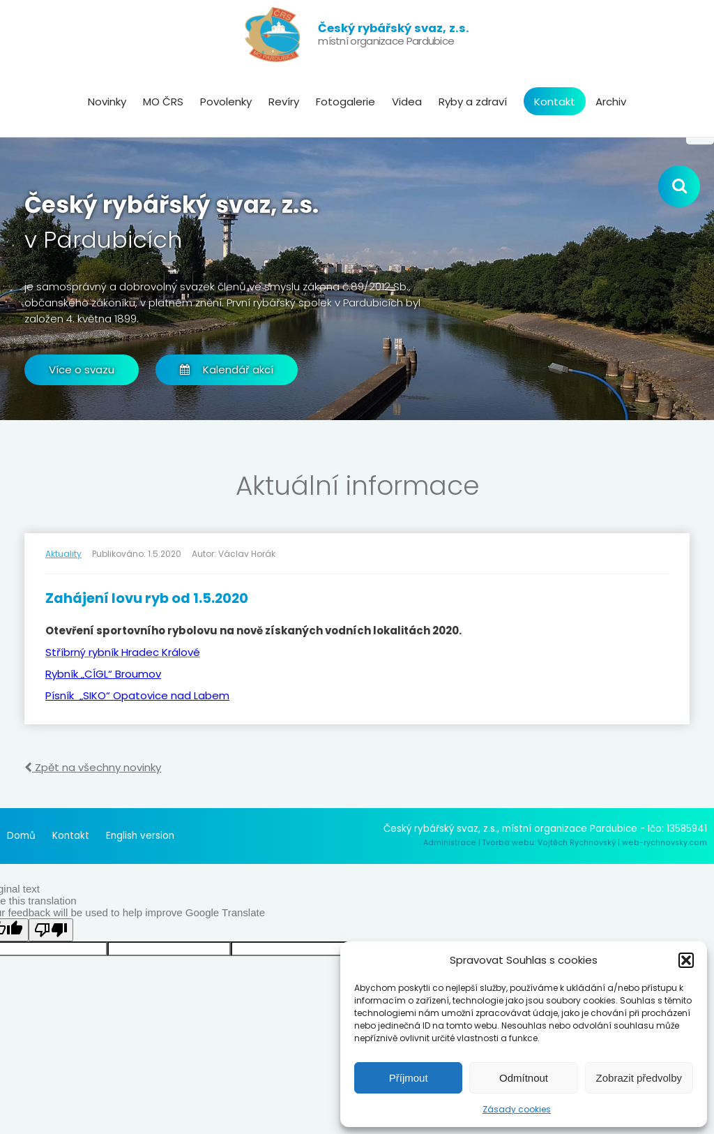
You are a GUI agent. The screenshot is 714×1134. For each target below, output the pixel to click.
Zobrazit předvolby (639, 1078)
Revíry (283, 101)
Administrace (449, 842)
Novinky (107, 101)
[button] (686, 960)
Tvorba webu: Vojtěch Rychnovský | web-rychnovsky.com (595, 842)
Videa (407, 101)
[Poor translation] (51, 929)
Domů (21, 835)
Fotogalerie (345, 101)
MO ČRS (163, 101)
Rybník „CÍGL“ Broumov (103, 673)
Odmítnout (523, 1078)
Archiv (610, 101)
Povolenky (226, 101)
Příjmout (408, 1078)
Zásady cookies (517, 1109)
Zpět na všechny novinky (92, 767)
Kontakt (554, 101)
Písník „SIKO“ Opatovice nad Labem (137, 695)
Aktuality (63, 554)
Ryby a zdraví (473, 101)
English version (140, 835)
